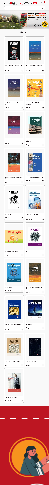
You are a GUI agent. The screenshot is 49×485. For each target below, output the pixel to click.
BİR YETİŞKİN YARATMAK (11, 397)
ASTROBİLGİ (29, 324)
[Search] (24, 8)
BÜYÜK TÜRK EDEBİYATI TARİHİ (12, 361)
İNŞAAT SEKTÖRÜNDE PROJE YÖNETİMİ (33, 140)
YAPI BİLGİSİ (8, 214)
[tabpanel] (24, 19)
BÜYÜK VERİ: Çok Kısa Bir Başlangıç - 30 (34, 66)
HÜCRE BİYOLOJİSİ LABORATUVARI (34, 177)
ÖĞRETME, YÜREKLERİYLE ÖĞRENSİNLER (32, 215)
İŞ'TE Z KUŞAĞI (8, 287)
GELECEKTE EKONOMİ (31, 361)
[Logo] (23, 3)
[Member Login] (41, 3)
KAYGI (27, 251)
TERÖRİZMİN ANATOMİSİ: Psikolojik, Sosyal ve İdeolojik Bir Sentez (13, 66)
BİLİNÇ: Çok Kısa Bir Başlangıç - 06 (13, 140)
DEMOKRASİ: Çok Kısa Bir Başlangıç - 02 (13, 178)
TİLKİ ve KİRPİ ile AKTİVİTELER (12, 251)
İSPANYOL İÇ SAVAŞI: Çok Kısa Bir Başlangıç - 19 (34, 288)
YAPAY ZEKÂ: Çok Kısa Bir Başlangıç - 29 (14, 103)
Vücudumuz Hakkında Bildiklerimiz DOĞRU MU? (34, 103)
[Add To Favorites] (22, 71)
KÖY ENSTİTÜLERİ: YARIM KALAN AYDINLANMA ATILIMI (13, 325)
